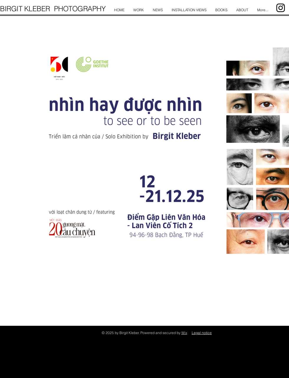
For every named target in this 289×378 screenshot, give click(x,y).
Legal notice (202, 332)
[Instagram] (280, 8)
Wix (184, 332)
